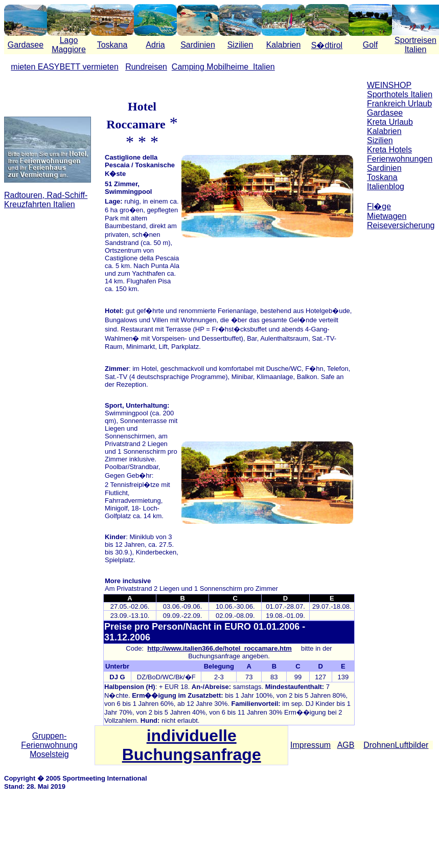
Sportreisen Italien (415, 45)
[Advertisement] (401, 392)
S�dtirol (326, 45)
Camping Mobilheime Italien (223, 66)
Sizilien (240, 44)
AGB (346, 745)
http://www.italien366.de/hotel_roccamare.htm (219, 648)
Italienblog (385, 186)
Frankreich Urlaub (399, 103)
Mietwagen (386, 216)
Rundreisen (146, 66)
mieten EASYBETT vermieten (64, 66)
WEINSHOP (389, 85)
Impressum (310, 745)
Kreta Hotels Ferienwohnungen (399, 154)
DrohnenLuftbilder (395, 745)
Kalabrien (283, 44)
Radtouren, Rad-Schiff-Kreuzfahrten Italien (45, 200)
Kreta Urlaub (390, 122)
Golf (370, 44)
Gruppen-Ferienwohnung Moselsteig (49, 745)
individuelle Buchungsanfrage (191, 745)
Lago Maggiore (69, 45)
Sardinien (197, 44)
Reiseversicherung (401, 225)
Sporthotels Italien (399, 94)
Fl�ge (379, 206)
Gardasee (25, 44)
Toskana (112, 44)
